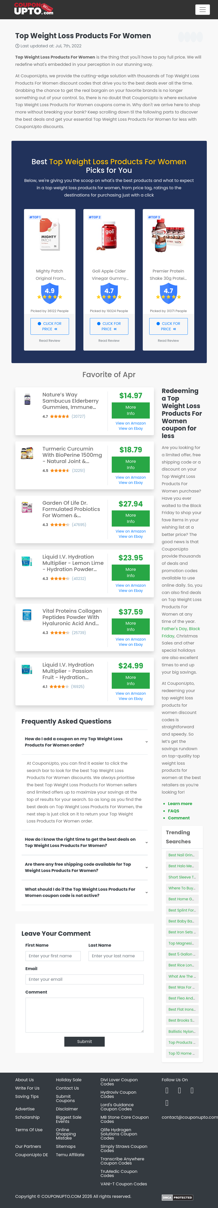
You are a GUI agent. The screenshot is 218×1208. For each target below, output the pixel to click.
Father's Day (174, 629)
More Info (131, 410)
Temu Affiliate (70, 1155)
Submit (84, 1042)
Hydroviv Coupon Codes (118, 1094)
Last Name (100, 945)
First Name (37, 945)
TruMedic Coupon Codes (119, 1173)
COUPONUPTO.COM (61, 1196)
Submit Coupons (65, 1098)
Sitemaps (66, 1146)
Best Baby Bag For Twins (190, 921)
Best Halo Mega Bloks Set (191, 866)
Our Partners (28, 1146)
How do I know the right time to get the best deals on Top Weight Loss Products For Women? (80, 842)
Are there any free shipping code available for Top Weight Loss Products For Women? (78, 867)
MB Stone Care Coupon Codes (125, 1119)
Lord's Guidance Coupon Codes (117, 1107)
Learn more (180, 804)
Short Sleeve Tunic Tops (190, 877)
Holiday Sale (69, 1080)
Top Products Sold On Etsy (192, 1042)
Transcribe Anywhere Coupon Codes (122, 1161)
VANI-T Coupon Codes (124, 1184)
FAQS (173, 811)
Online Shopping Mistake (66, 1134)
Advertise (25, 1109)
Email (32, 969)
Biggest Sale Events (69, 1119)
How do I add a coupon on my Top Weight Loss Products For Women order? (74, 742)
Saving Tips (27, 1096)
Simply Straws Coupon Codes (124, 1148)
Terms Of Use (29, 1130)
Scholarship (27, 1117)
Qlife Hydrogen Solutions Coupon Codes (119, 1134)
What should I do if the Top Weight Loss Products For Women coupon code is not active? (80, 892)
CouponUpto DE (31, 1155)
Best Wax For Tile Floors (189, 987)
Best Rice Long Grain (187, 965)
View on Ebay (131, 428)
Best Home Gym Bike (187, 899)
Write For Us (27, 1088)
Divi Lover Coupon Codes (119, 1082)
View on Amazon (131, 423)
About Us (24, 1080)
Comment (36, 992)
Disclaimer (67, 1109)
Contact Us (67, 1088)
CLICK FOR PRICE (49, 326)
